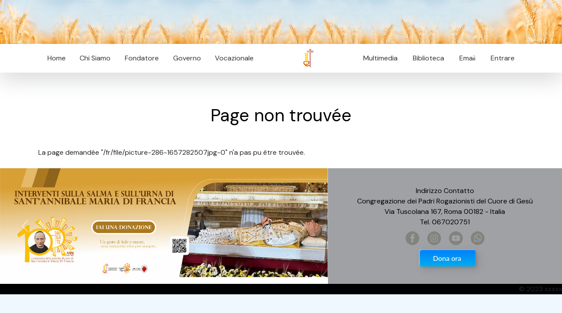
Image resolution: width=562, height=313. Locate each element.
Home (56, 58)
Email (465, 58)
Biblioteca (428, 58)
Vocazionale (234, 58)
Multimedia (380, 58)
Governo (187, 58)
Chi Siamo (95, 58)
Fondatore (142, 58)
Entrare (503, 58)
